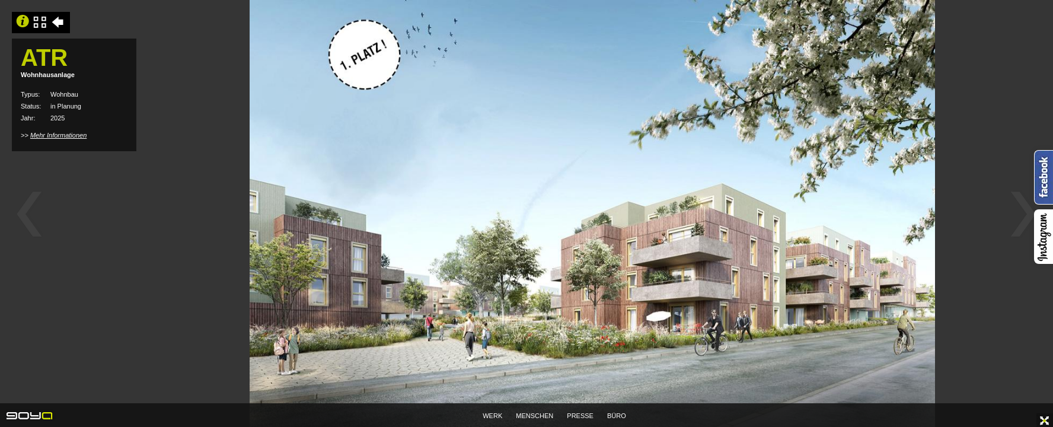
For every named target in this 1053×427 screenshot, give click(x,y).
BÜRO (616, 415)
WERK (492, 415)
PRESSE (580, 415)
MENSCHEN (534, 415)
